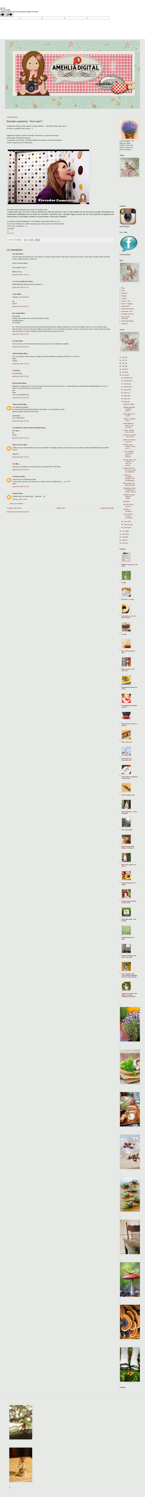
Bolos (123, 291)
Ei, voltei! (124, 634)
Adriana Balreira (18, 353)
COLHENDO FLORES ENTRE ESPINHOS (26, 428)
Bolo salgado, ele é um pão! (129, 415)
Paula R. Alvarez (17, 445)
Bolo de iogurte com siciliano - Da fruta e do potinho (129, 462)
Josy (13, 464)
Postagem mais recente (14, 508)
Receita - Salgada (126, 304)
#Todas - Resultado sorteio (129, 419)
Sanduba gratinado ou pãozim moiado (129, 409)
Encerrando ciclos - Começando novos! (126, 759)
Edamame (126, 501)
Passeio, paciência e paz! (128, 795)
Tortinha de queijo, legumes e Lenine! (129, 496)
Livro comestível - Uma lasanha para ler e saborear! (129, 454)
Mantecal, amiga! (128, 404)
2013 (123, 372)
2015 (123, 366)
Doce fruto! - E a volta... (127, 599)
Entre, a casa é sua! (126, 742)
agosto (126, 390)
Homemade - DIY (127, 311)
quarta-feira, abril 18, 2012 (20, 274)
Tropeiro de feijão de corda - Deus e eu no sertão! (129, 956)
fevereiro (127, 524)
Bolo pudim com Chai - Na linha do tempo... (128, 616)
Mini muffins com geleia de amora (129, 484)
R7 (13, 233)
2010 (123, 534)
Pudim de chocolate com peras (129, 440)
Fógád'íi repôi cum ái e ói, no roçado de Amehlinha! (129, 470)
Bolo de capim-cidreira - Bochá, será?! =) (129, 446)
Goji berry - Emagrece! (127, 510)
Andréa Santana (17, 404)
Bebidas (123, 296)
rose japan (15, 254)
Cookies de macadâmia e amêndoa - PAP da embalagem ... (129, 477)
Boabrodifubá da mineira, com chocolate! (128, 425)
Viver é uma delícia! (126, 829)
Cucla (14, 370)
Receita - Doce (125, 301)
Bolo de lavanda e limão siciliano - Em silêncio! (127, 847)
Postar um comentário (16, 503)
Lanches (124, 298)
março (126, 521)
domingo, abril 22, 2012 (19, 499)
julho (125, 393)
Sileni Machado (17, 383)
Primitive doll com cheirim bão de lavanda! (128, 901)
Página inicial (61, 508)
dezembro (127, 378)
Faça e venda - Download (125, 317)
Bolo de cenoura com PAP (128, 505)
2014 (123, 369)
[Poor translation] (9, 15)
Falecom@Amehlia (127, 321)
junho (126, 396)
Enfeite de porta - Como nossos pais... (128, 669)
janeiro (126, 527)
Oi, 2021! (123, 582)
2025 (123, 357)
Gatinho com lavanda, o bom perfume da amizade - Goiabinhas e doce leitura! (129, 995)
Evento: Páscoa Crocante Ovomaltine (128, 516)
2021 (123, 360)
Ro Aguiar (15, 341)
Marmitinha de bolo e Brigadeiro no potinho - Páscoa (129, 490)
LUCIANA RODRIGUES (20, 281)
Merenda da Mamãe (127, 309)
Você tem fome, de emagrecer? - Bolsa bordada (129, 777)
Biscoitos (124, 293)
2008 (123, 540)
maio (125, 398)
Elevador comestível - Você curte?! (129, 436)
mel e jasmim (16, 313)
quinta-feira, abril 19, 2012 (20, 457)
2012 (123, 375)
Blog (122, 288)
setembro (127, 387)
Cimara (14, 294)
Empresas (124, 324)
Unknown (15, 493)
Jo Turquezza (16, 476)
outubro (126, 384)
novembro (127, 381)
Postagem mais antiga (107, 508)
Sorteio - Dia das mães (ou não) (128, 431)
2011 (123, 531)
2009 (123, 537)
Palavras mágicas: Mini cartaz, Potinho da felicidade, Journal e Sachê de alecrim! (129, 975)
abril (125, 402)
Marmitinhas (125, 306)
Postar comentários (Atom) (20, 512)
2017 (123, 363)
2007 (123, 543)
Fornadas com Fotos (127, 314)
